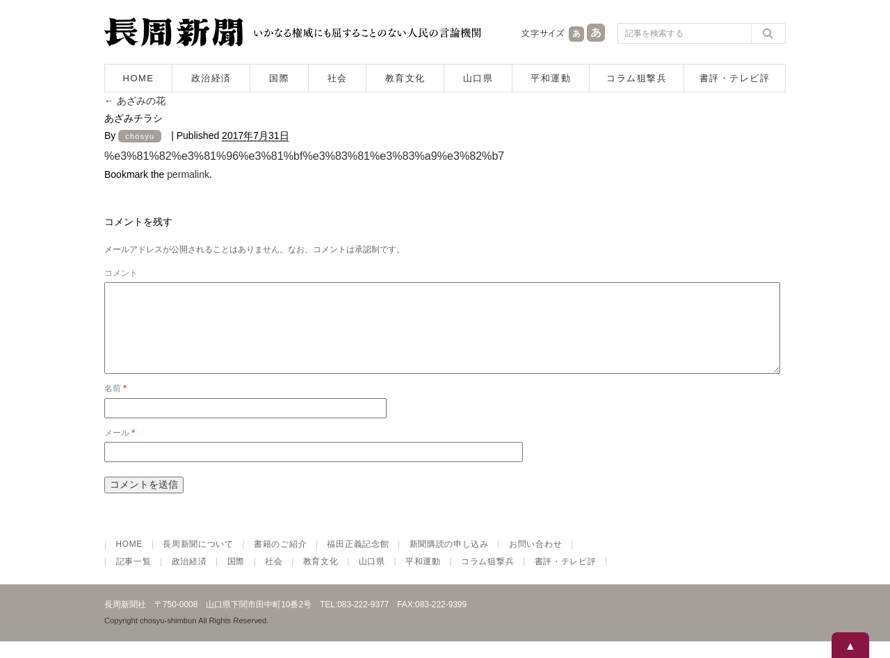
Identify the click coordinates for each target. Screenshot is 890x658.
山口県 (478, 78)
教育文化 (405, 78)
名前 (115, 405)
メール (119, 449)
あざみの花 (134, 100)
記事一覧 (134, 578)
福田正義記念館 (358, 561)
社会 (337, 78)
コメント (121, 273)
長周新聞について (198, 561)
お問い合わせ (535, 561)
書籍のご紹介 (280, 561)
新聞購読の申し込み (449, 561)
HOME (138, 78)
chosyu (139, 136)
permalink (188, 174)
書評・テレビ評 (734, 78)
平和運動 (551, 78)
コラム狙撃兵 (636, 78)
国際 (279, 78)
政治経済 (211, 78)
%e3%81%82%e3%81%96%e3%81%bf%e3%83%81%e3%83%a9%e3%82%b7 (304, 155)
